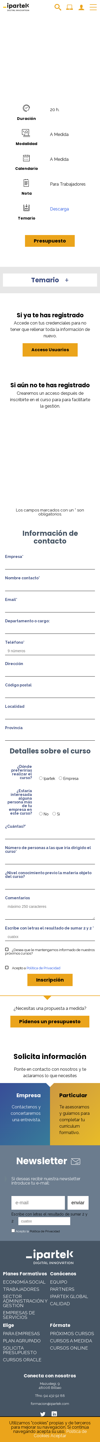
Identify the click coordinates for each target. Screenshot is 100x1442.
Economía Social (24, 1282)
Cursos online (69, 1348)
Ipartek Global (69, 1296)
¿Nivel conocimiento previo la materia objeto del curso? (48, 875)
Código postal (18, 685)
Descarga (59, 209)
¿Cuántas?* (15, 826)
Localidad (14, 707)
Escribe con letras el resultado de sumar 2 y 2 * (49, 928)
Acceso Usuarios (50, 350)
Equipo (58, 1282)
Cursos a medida (71, 1340)
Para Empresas (21, 1333)
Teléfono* (14, 642)
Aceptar (58, 1435)
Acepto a (32, 968)
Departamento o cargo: (27, 621)
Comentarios (17, 898)
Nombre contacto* (22, 578)
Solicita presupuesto (20, 1350)
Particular (73, 1095)
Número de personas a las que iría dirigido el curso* (48, 850)
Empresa (68, 778)
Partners (62, 1289)
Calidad (60, 1303)
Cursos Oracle (22, 1359)
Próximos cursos (72, 1333)
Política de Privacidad (43, 968)
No (44, 814)
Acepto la (35, 1231)
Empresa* (14, 557)
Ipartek (47, 778)
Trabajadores (21, 1289)
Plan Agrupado (22, 1340)
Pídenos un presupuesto (50, 1021)
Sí (56, 814)
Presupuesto (50, 240)
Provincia (14, 728)
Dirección (14, 664)
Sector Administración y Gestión (25, 1301)
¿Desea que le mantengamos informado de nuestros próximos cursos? (50, 951)
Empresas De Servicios (19, 1315)
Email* (11, 600)
